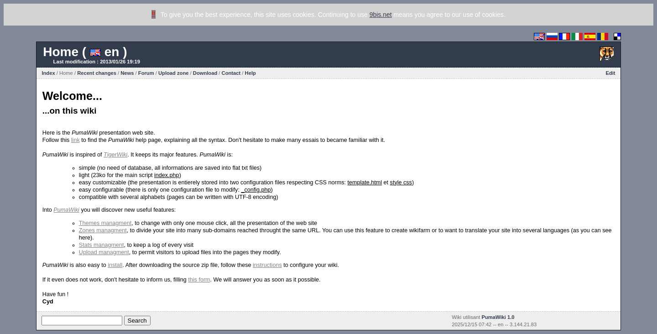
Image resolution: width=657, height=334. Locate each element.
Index (48, 73)
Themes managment (105, 223)
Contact (231, 73)
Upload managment (104, 252)
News (127, 73)
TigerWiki (115, 154)
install (115, 265)
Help (250, 73)
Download (205, 73)
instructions (267, 265)
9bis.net (381, 14)
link (75, 140)
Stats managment (101, 245)
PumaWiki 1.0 (498, 317)
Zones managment (103, 230)
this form (199, 280)
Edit (610, 73)
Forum (146, 73)
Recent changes (96, 73)
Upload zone (173, 73)
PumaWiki (66, 210)
